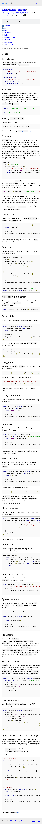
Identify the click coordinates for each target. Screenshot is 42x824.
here (18, 812)
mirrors (12, 9)
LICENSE (7, 40)
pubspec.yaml (8, 42)
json (38, 821)
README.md (8, 44)
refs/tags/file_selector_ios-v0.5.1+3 (17, 12)
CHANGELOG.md (9, 37)
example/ (7, 26)
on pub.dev (26, 131)
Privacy (17, 821)
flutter (5, 9)
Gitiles (12, 821)
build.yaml (7, 35)
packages (22, 9)
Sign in (38, 3)
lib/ (5, 28)
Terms (23, 821)
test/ (5, 30)
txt (33, 821)
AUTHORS (7, 33)
